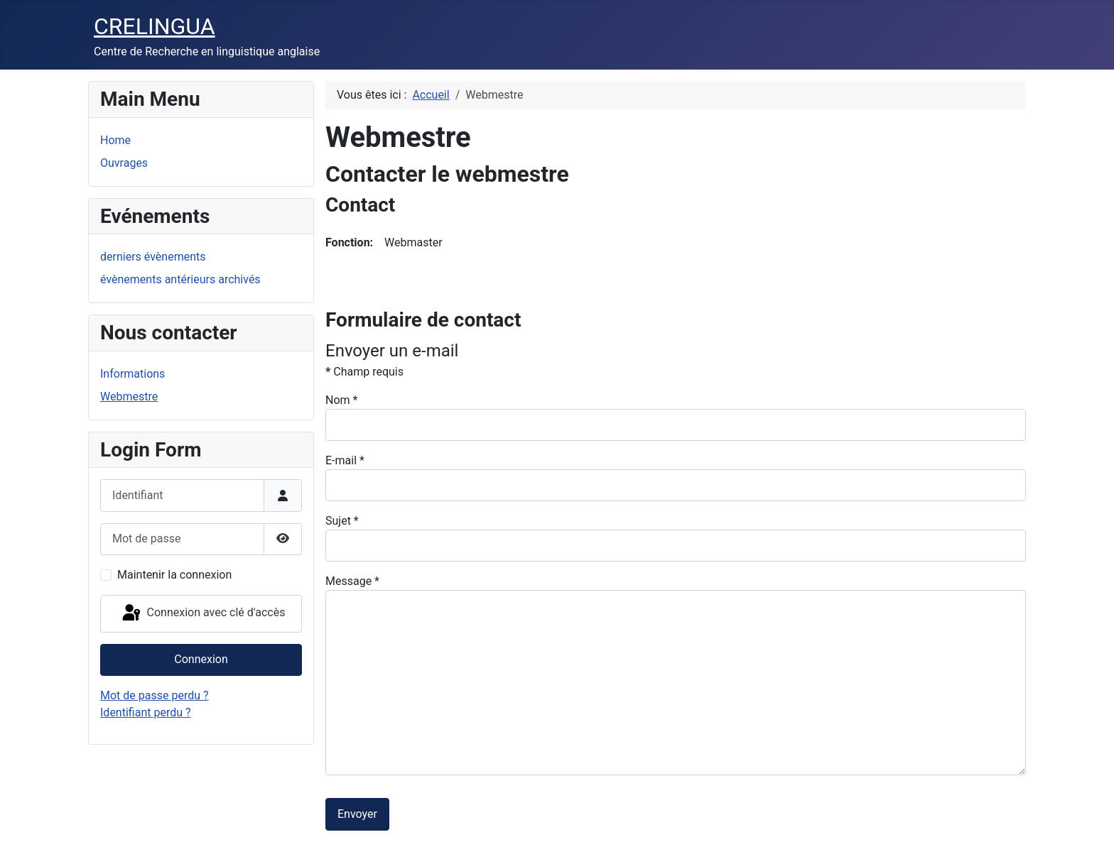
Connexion (200, 659)
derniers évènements (152, 256)
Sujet (342, 520)
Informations (132, 374)
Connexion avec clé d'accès (203, 613)
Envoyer (357, 814)
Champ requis (364, 371)
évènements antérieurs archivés (180, 279)
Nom (341, 400)
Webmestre (129, 396)
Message (352, 581)
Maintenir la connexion (174, 574)
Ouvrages (124, 163)
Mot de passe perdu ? (154, 695)
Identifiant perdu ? (145, 712)
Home (115, 140)
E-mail (344, 460)
